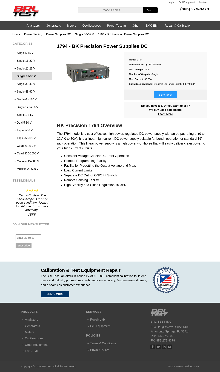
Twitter (158, 347)
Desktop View (191, 366)
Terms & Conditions (103, 343)
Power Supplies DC (58, 34)
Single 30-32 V (84, 34)
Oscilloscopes (91, 25)
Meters (71, 25)
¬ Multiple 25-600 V (26, 168)
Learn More (165, 114)
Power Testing (33, 34)
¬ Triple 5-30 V (23, 130)
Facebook (152, 347)
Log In (171, 2)
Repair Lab (97, 319)
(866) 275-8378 (194, 9)
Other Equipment (36, 344)
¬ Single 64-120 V (25, 99)
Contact (203, 2)
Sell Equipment (187, 2)
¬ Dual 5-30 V (22, 122)
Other (135, 25)
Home (16, 34)
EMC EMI (152, 25)
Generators (53, 25)
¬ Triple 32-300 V (24, 138)
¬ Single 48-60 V (24, 91)
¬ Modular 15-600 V (26, 161)
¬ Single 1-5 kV (23, 114)
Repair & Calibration (178, 25)
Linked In (164, 347)
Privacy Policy (99, 349)
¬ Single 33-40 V (24, 83)
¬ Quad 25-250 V (24, 145)
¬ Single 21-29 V (24, 68)
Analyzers (33, 25)
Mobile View (175, 366)
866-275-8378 (166, 336)
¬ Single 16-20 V (24, 60)
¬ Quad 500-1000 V (26, 153)
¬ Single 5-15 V (23, 52)
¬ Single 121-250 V (25, 107)
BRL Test (47, 366)
